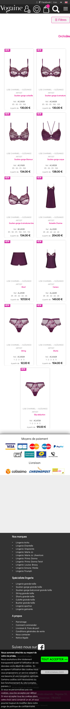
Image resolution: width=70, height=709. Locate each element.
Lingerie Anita (22, 542)
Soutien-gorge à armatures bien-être (23, 223)
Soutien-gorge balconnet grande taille (34, 589)
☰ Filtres (60, 19)
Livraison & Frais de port (27, 628)
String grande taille (25, 593)
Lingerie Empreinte (25, 548)
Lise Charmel (13, 89)
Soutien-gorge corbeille (23, 95)
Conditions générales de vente (30, 631)
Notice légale (22, 637)
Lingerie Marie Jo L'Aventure (29, 555)
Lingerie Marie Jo (24, 551)
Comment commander (26, 624)
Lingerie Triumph (24, 570)
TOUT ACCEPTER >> (54, 659)
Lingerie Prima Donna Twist (29, 561)
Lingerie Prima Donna (27, 558)
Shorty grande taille (25, 596)
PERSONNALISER (54, 672)
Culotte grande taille (25, 599)
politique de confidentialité (22, 706)
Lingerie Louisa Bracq (27, 564)
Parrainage (21, 621)
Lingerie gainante (24, 609)
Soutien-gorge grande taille (29, 586)
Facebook (45, 2)
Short (23, 287)
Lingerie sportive (24, 605)
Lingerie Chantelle (24, 545)
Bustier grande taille (25, 602)
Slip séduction (39, 414)
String (23, 351)
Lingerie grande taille (26, 583)
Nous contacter (23, 634)
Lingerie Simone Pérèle (27, 567)
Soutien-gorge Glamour (23, 159)
